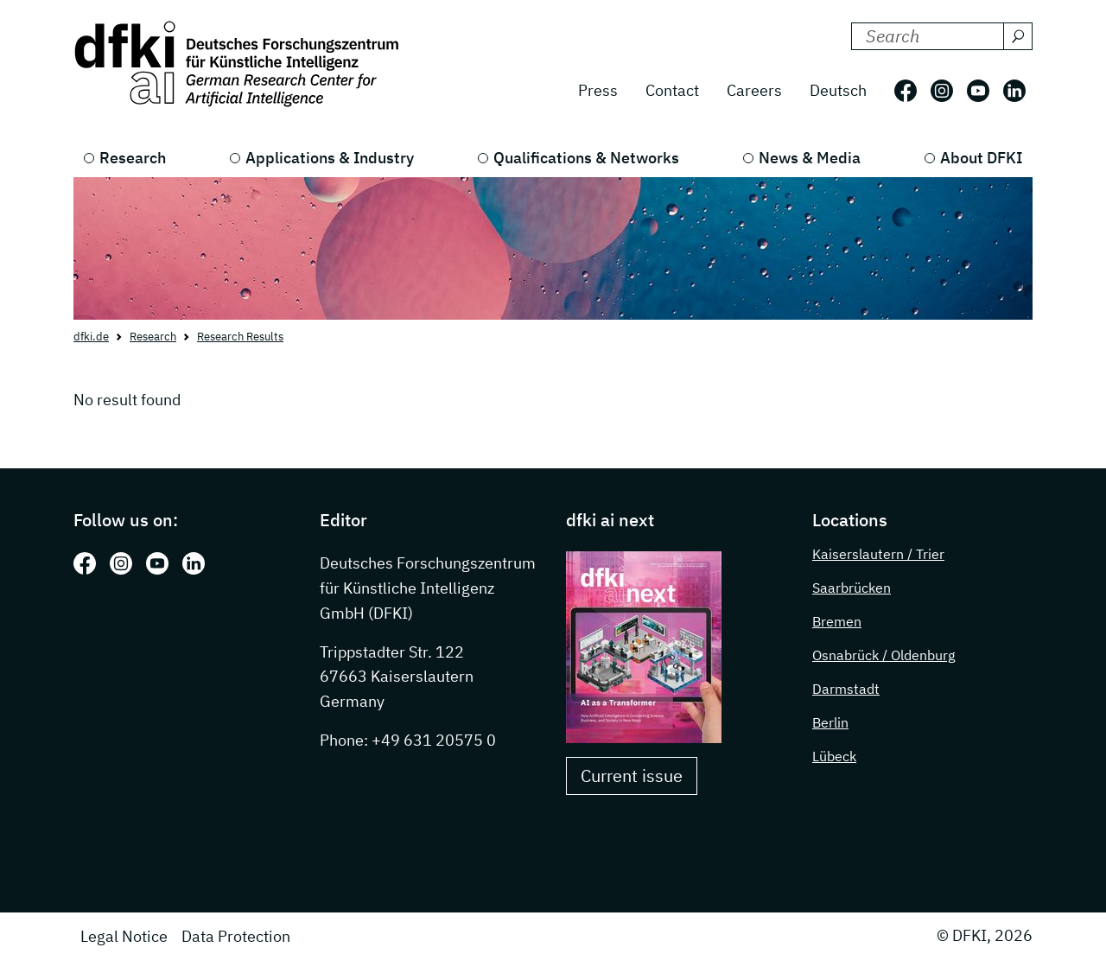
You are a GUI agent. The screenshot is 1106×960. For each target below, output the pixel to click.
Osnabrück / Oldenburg (883, 655)
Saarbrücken (851, 587)
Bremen (836, 621)
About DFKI (981, 158)
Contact (672, 90)
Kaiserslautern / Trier (878, 554)
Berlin (830, 722)
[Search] (1018, 36)
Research (132, 158)
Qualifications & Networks (586, 158)
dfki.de (91, 336)
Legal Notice (124, 936)
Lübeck (834, 756)
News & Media (810, 158)
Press (598, 90)
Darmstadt (846, 688)
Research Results (240, 336)
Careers (754, 90)
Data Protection (235, 936)
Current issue (632, 775)
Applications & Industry (329, 158)
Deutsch (838, 90)
